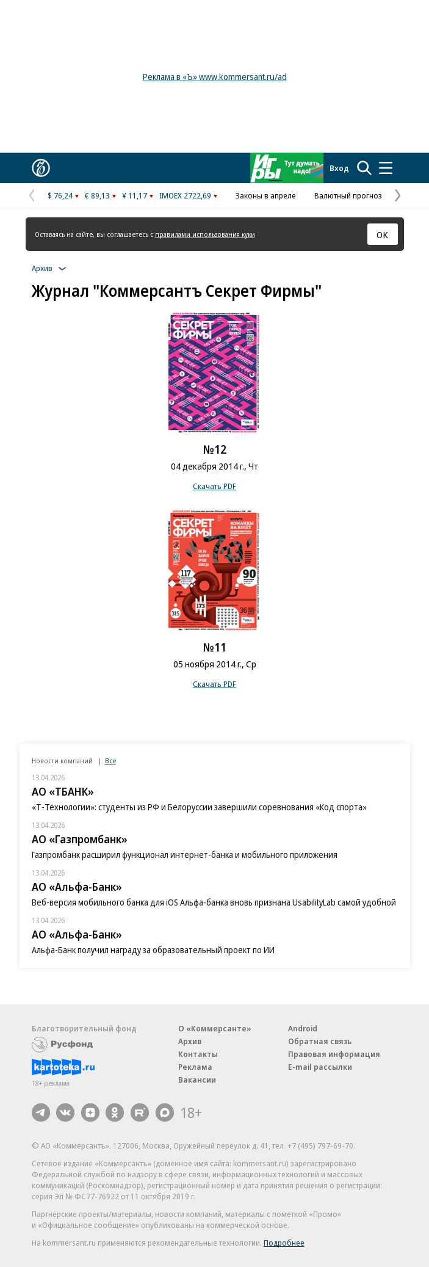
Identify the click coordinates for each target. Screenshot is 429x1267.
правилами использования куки (205, 234)
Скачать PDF (214, 486)
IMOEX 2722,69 (185, 195)
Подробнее (284, 1242)
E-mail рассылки (320, 1066)
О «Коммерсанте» (214, 1028)
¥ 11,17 (134, 195)
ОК (382, 234)
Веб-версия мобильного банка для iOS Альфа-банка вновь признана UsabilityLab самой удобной (214, 902)
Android (302, 1028)
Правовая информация (334, 1053)
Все (110, 760)
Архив (189, 1041)
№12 (214, 449)
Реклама (195, 1066)
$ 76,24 (60, 195)
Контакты (198, 1053)
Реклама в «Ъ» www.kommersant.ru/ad (215, 76)
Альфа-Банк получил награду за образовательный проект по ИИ (153, 950)
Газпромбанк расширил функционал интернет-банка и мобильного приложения (184, 854)
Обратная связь (319, 1041)
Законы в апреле (266, 195)
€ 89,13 (97, 195)
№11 (214, 647)
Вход (339, 167)
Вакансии (197, 1079)
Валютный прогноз (348, 195)
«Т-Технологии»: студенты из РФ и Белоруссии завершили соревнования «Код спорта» (199, 807)
